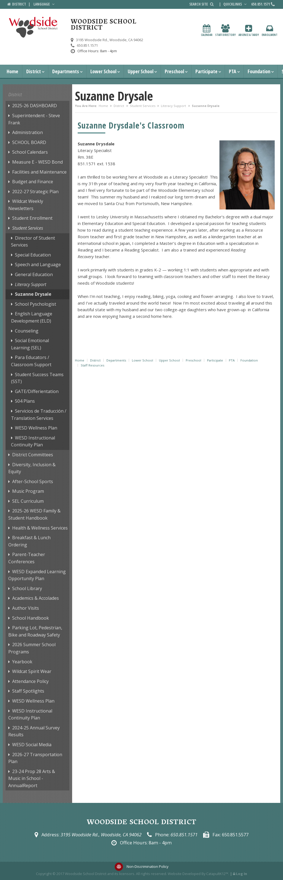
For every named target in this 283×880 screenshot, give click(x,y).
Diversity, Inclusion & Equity (32, 468)
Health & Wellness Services (40, 528)
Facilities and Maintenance (39, 172)
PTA (232, 71)
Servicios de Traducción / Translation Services (38, 414)
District (33, 71)
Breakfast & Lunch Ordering (29, 541)
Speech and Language (38, 264)
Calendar (207, 30)
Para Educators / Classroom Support (31, 361)
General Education (34, 274)
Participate (206, 71)
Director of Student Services (33, 241)
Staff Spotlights (28, 691)
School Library (27, 588)
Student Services (142, 106)
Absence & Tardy (249, 30)
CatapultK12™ (217, 873)
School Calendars (30, 152)
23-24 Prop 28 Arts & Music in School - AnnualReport (31, 778)
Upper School (140, 71)
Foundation (259, 71)
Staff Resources (92, 365)
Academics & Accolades (35, 598)
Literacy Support (173, 106)
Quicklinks (235, 4)
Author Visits (25, 608)
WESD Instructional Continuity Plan (33, 441)
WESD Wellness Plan (36, 428)
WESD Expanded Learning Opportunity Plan (37, 575)
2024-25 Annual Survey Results (34, 731)
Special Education (33, 255)
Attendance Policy (30, 681)
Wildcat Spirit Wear (31, 671)
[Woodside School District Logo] (33, 27)
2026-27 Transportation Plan (35, 758)
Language (44, 4)
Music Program (28, 491)
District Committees (32, 455)
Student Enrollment (32, 218)
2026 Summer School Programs (32, 648)
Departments (65, 71)
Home (12, 71)
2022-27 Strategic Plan (35, 191)
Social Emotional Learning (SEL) (30, 344)
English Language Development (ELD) (31, 317)
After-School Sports (32, 481)
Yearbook (22, 662)
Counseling (26, 331)
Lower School (103, 71)
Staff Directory (225, 30)
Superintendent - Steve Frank (34, 119)
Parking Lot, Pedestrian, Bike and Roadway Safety (35, 631)
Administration (27, 132)
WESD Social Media (31, 745)
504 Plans (25, 401)
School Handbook (30, 618)
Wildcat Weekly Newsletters (25, 204)
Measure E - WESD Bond (37, 162)
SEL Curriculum (28, 501)
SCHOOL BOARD (29, 142)
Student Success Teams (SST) (37, 378)
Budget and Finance (32, 182)
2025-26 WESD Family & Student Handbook (34, 514)
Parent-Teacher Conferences (26, 558)
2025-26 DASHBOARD (34, 106)
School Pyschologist (35, 304)
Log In (241, 873)
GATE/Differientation (37, 391)
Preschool (174, 71)
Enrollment (269, 30)
